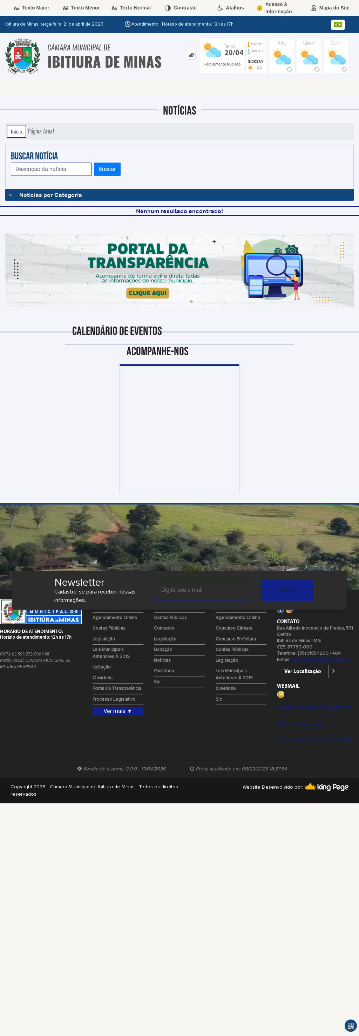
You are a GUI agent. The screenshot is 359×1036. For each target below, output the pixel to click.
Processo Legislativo (114, 699)
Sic (157, 682)
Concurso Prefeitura (236, 639)
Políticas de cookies (302, 724)
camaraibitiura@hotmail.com (320, 660)
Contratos (164, 628)
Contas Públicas (109, 628)
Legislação (104, 639)
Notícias (162, 660)
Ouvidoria (103, 678)
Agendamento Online (115, 618)
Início (16, 131)
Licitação (102, 667)
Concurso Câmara (234, 628)
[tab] (191, 55)
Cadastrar (287, 589)
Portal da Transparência (117, 688)
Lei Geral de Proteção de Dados (316, 739)
